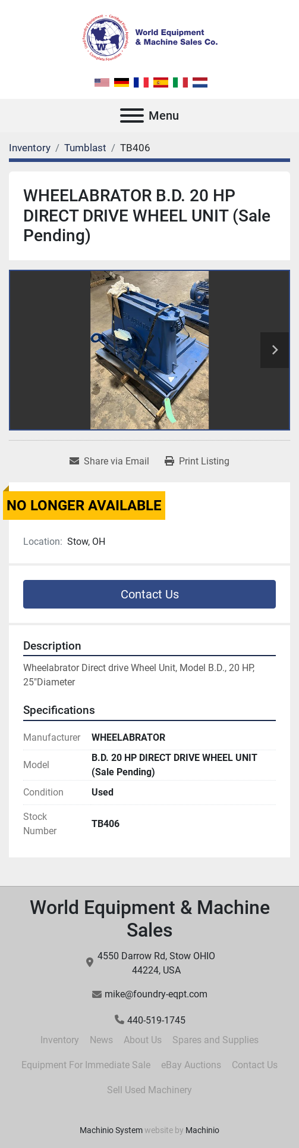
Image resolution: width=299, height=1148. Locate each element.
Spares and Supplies (215, 1040)
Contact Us (150, 594)
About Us (143, 1040)
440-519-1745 (156, 1020)
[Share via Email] (109, 461)
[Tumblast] (85, 148)
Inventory (59, 1040)
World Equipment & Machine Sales (150, 918)
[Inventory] (30, 148)
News (101, 1040)
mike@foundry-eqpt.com (156, 994)
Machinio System (111, 1130)
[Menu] (132, 115)
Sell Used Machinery (149, 1090)
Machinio (202, 1130)
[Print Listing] (197, 461)
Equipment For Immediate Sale (85, 1065)
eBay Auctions (191, 1065)
